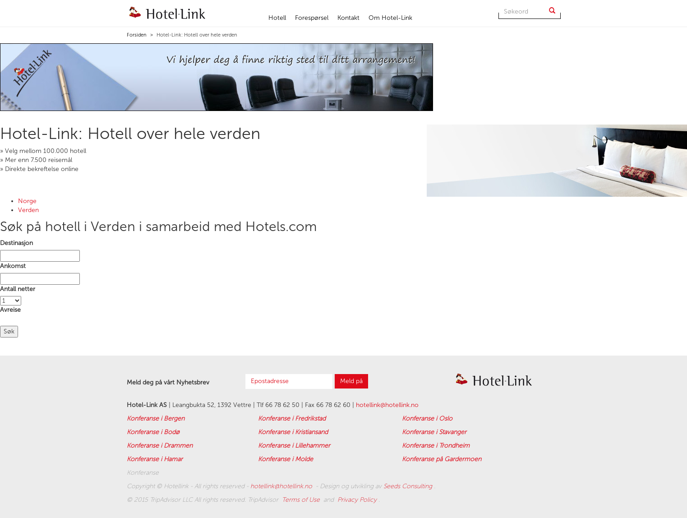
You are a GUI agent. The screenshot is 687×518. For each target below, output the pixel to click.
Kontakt (348, 18)
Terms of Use (302, 500)
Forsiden (137, 35)
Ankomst (13, 266)
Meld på (351, 381)
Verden (28, 210)
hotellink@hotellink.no (387, 405)
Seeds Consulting (408, 486)
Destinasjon (16, 243)
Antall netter (17, 289)
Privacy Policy (357, 500)
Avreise (10, 310)
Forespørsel (311, 18)
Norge (27, 201)
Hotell (277, 18)
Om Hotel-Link (390, 18)
